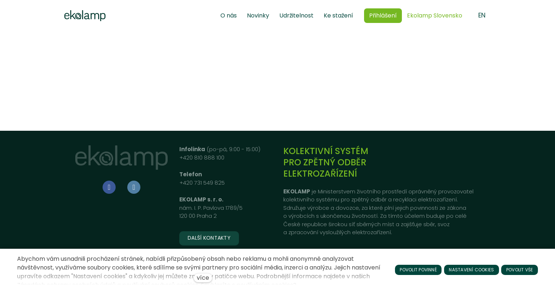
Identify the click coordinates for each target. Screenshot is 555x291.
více (203, 278)
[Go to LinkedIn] (133, 187)
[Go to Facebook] (109, 187)
